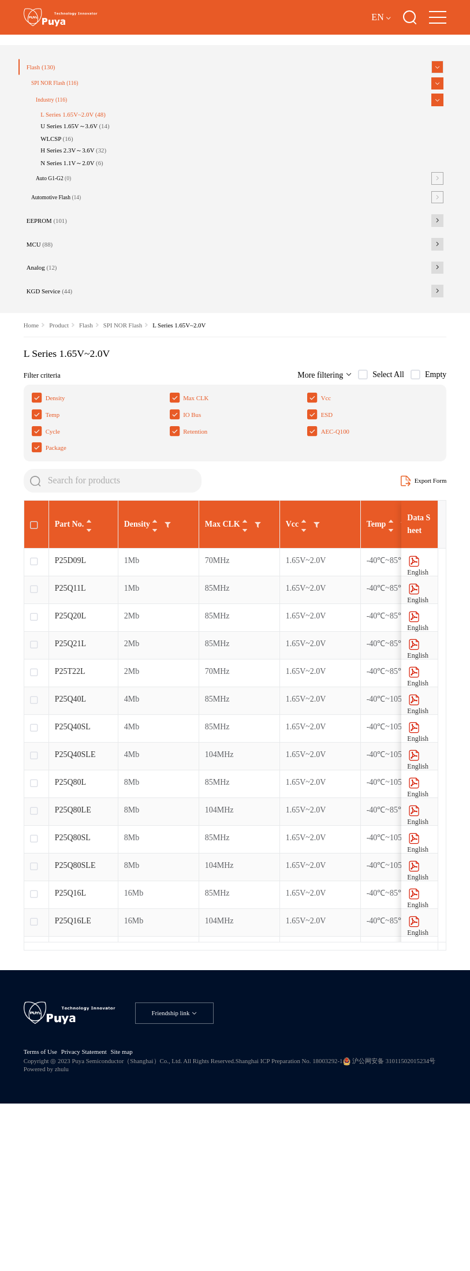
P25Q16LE (73, 1057)
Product (64, 442)
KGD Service (60, 402)
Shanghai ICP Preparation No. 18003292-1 (338, 1218)
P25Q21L (70, 780)
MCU (48, 346)
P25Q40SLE (75, 890)
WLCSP (69, 220)
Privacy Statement (95, 1207)
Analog (51, 374)
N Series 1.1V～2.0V (87, 250)
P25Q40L (70, 835)
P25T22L (70, 807)
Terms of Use (44, 1207)
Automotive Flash (68, 290)
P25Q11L (70, 724)
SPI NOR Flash (66, 153)
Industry (62, 173)
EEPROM (57, 318)
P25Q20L (70, 752)
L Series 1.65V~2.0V (88, 190)
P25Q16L (70, 1029)
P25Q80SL (73, 974)
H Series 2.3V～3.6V (89, 234)
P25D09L (70, 696)
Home (33, 442)
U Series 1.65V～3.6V (91, 205)
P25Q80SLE (75, 1001)
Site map (140, 1207)
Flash (50, 134)
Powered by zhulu (160, 1228)
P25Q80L (70, 918)
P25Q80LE (73, 946)
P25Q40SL (73, 863)
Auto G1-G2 (65, 268)
